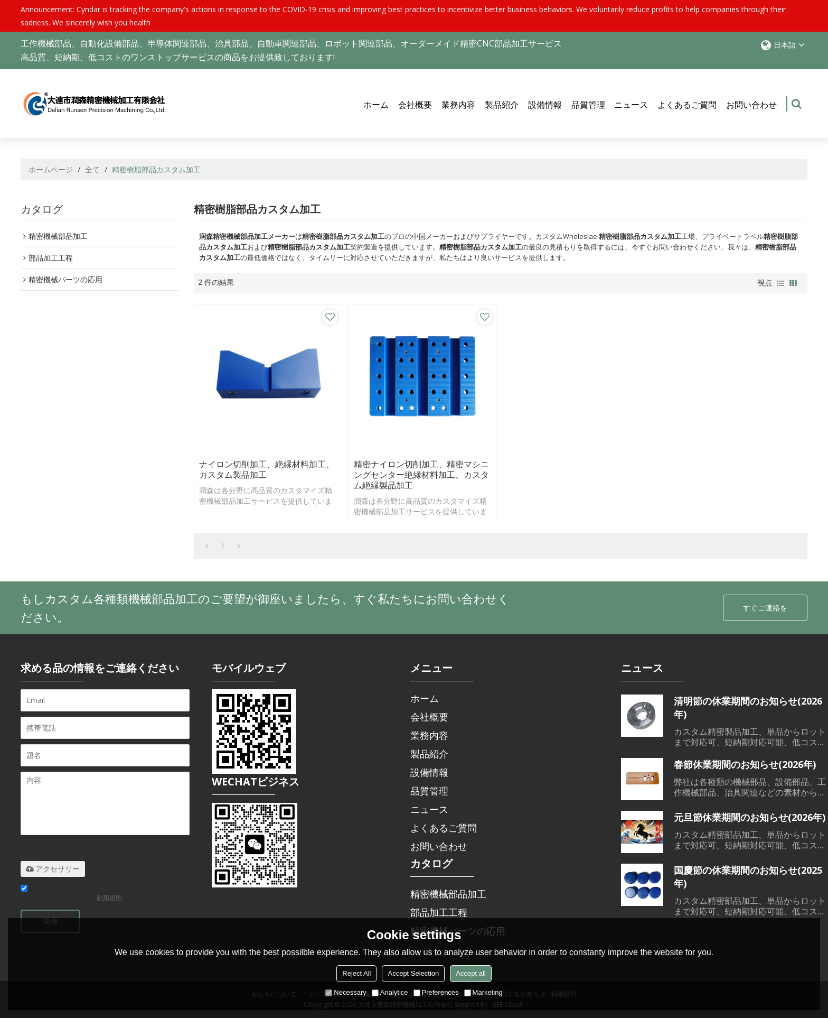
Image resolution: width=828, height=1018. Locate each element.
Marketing (483, 992)
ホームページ (51, 169)
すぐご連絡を (765, 608)
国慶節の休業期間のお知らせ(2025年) (748, 877)
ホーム (376, 104)
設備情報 (545, 104)
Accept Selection (413, 973)
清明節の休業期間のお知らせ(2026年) (748, 707)
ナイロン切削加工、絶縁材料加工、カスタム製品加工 (266, 469)
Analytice (390, 992)
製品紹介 (502, 104)
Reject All (356, 973)
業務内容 (458, 104)
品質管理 (588, 104)
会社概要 (415, 104)
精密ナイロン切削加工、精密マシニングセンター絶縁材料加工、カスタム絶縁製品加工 (421, 475)
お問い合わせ (751, 104)
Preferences (436, 992)
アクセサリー (53, 869)
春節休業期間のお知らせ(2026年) (745, 764)
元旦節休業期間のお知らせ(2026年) (749, 817)
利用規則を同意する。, (71, 894)
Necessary (345, 992)
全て (92, 169)
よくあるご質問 (687, 104)
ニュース (631, 104)
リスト (780, 283)
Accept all (470, 973)
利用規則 (109, 897)
